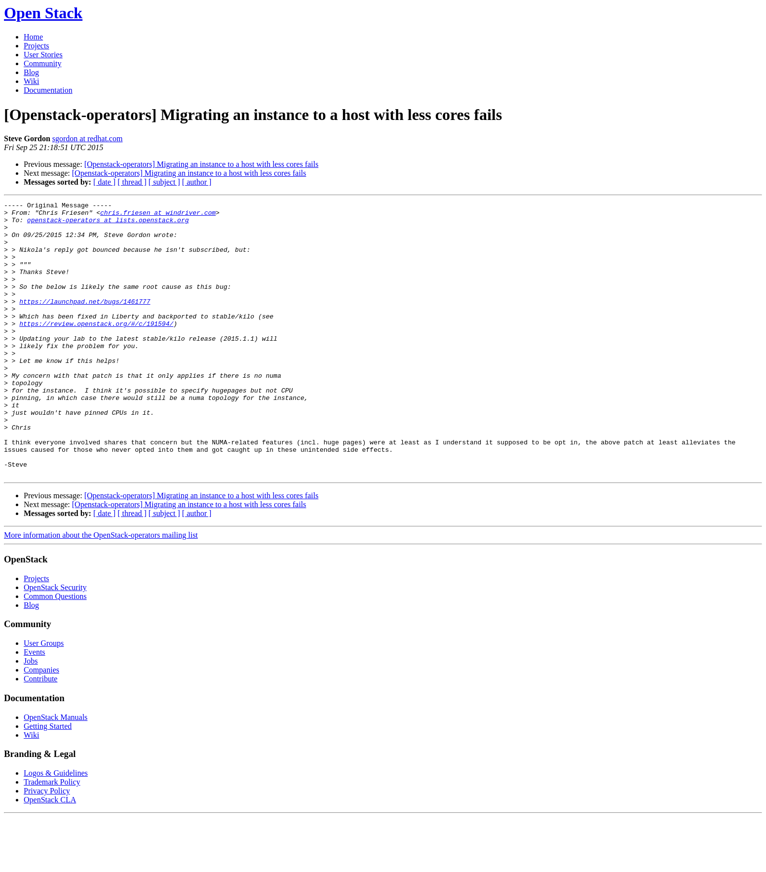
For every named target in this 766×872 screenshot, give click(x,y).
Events (34, 707)
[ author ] (197, 182)
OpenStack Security (55, 642)
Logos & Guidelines (56, 828)
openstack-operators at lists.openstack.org (108, 224)
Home (33, 37)
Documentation (48, 90)
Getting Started (48, 781)
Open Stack (43, 13)
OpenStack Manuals (55, 772)
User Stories (43, 54)
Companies (41, 724)
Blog (31, 72)
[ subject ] (164, 182)
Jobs (31, 716)
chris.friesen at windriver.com (158, 215)
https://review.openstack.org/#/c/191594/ (96, 348)
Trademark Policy (52, 836)
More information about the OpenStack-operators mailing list (101, 590)
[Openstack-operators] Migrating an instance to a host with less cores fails (201, 164)
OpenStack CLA (50, 854)
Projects (36, 45)
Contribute (40, 733)
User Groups (44, 698)
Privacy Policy (47, 845)
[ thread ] (132, 182)
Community (42, 63)
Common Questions (55, 651)
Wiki (31, 81)
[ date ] (104, 182)
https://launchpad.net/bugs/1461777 (84, 321)
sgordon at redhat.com (87, 138)
